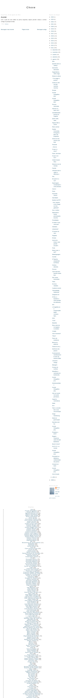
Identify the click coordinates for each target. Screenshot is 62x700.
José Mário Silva (31, 607)
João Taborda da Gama (31, 598)
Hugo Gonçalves (31, 585)
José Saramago (32, 610)
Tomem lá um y (56, 346)
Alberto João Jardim (31, 515)
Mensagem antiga (41, 29)
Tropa (31, 688)
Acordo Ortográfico (31, 510)
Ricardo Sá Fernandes (31, 667)
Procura (54, 269)
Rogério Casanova (31, 671)
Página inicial (25, 29)
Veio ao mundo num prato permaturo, (56, 395)
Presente (54, 144)
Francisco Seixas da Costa (31, 573)
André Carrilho (31, 521)
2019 (52, 29)
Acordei (4, 17)
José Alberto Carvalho (32, 600)
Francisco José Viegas (31, 569)
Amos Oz (32, 517)
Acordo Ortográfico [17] (55, 379)
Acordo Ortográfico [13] (55, 470)
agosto (54, 59)
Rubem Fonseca (32, 672)
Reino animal (55, 127)
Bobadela (31, 543)
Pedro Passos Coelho (31, 658)
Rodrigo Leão (31, 670)
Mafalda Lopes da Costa (31, 618)
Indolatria (54, 226)
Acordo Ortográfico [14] (55, 452)
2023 (52, 19)
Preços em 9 (32, 662)
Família (54, 168)
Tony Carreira (31, 686)
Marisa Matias (31, 634)
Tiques (31, 685)
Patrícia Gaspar (32, 649)
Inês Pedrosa (32, 588)
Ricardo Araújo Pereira (31, 666)
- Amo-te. (54, 147)
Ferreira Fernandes (31, 564)
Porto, (53, 191)
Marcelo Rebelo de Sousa (31, 627)
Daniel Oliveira (31, 552)
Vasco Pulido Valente (31, 692)
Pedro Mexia (31, 657)
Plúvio (58, 487)
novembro (55, 52)
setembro (55, 57)
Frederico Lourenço (32, 574)
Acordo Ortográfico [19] (55, 94)
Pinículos (31, 660)
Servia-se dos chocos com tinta (56, 140)
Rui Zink (31, 679)
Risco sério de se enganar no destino (56, 327)
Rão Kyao (32, 665)
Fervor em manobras (30, 566)
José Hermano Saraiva (32, 604)
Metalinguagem (56, 254)
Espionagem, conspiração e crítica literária (56, 184)
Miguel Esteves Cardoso (31, 636)
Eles (53, 61)
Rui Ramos (31, 676)
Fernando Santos (31, 562)
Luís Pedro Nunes (31, 617)
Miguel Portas (31, 637)
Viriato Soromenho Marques (32, 693)
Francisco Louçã (31, 571)
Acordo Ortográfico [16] (55, 389)
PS (31, 663)
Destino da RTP (56, 200)
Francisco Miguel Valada (31, 572)
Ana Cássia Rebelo (31, 519)
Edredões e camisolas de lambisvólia (56, 373)
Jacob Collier (32, 591)
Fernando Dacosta (32, 560)
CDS (31, 547)
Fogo (31, 567)
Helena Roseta (31, 579)
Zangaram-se (55, 294)
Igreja (31, 586)
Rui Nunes (31, 675)
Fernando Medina (31, 561)
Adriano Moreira (32, 512)
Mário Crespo (31, 632)
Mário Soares (31, 633)
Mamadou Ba (32, 619)
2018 (52, 31)
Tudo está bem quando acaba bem (56, 273)
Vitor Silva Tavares (32, 695)
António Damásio (31, 530)
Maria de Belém (32, 629)
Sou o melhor (55, 210)
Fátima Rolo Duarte (32, 556)
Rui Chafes (31, 673)
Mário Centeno (31, 631)
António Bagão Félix (31, 527)
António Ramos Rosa (31, 536)
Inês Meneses (31, 587)
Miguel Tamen (31, 640)
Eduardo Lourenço (32, 554)
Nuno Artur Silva (31, 645)
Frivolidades (55, 220)
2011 (52, 47)
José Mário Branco (32, 606)
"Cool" (53, 320)
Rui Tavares (31, 678)
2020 (52, 26)
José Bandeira (31, 601)
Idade (53, 403)
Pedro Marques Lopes (31, 656)
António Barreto (32, 528)
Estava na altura (56, 76)
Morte (31, 641)
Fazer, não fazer (56, 153)
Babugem (54, 365)
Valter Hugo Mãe (31, 690)
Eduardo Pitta (31, 555)
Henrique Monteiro (32, 581)
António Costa (30, 529)
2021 (52, 24)
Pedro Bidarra (31, 654)
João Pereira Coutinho (32, 597)
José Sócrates (30, 611)
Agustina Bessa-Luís (31, 513)
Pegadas (54, 235)
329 (32, 509)
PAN (31, 647)
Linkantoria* (55, 229)
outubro (55, 54)
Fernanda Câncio (31, 559)
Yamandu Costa (31, 697)
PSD (31, 664)
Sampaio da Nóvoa (32, 680)
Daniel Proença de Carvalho (31, 553)
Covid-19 (31, 549)
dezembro (55, 50)
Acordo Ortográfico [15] (55, 428)
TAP (31, 684)
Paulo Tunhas (31, 651)
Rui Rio (31, 677)
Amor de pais (55, 474)
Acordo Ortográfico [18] (55, 100)
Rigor (31, 669)
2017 (52, 33)
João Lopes (31, 593)
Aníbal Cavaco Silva (31, 523)
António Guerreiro (31, 532)
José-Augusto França (31, 613)
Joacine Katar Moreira (31, 592)
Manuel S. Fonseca (32, 625)
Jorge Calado (31, 599)
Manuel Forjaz (31, 623)
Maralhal (54, 323)
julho (54, 477)
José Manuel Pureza (31, 605)
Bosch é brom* (56, 444)
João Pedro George (32, 595)
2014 (52, 40)
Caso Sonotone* (56, 333)
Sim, (53, 176)
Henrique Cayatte (31, 580)
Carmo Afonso (31, 546)
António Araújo (31, 526)
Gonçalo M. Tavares (31, 578)
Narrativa (31, 644)
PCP (31, 653)
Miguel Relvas (31, 638)
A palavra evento (56, 288)
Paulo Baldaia (31, 650)
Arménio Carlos (32, 539)
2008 (52, 480)
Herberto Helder (31, 584)
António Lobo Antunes (31, 534)
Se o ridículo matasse (31, 682)
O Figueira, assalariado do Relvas (56, 260)
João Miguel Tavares (31, 594)
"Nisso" (54, 336)
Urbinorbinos (32, 689)
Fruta (53, 248)
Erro (53, 405)
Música (31, 643)
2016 (52, 36)
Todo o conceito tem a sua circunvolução (56, 409)
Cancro (54, 189)
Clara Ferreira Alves (31, 548)
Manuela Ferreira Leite (31, 626)
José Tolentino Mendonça (31, 612)
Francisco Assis (32, 568)
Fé (31, 558)
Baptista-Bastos (32, 540)
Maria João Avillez (32, 630)
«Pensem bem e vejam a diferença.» (56, 172)
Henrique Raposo (31, 582)
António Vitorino (32, 538)
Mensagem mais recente (7, 29)
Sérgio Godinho (32, 683)
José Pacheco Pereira (31, 608)
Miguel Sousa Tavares (31, 639)
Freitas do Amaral (31, 575)
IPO (53, 304)
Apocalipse (55, 197)
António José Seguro (31, 533)
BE (31, 541)
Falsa (53, 281)
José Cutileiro (31, 603)
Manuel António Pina (31, 621)
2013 (52, 43)
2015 (52, 38)
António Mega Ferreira (32, 535)
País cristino (31, 646)
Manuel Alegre (31, 620)
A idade (54, 331)
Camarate (31, 545)
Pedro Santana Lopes (31, 659)
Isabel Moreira (31, 590)
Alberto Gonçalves (31, 514)
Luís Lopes (31, 616)
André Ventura (31, 522)
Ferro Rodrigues (31, 565)
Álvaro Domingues (31, 516)
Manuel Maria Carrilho (32, 624)
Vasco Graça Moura (31, 691)
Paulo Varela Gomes (31, 652)
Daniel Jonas (32, 551)
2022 (52, 21)
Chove (31, 7)
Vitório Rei (31, 696)
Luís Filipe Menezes (31, 614)
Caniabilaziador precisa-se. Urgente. (56, 114)
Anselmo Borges (31, 525)
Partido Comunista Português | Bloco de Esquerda (56, 133)
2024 (52, 17)
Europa (54, 90)
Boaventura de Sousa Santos (31, 542)
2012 (52, 45)
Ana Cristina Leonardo (32, 520)
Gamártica (31, 577)
